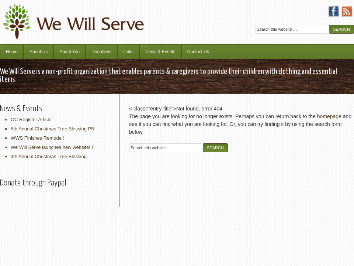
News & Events (160, 51)
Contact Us (198, 51)
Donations (101, 51)
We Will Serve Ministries (64, 16)
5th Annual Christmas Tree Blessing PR (53, 129)
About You (69, 51)
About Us (39, 51)
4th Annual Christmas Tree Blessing (49, 156)
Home (12, 51)
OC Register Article (31, 119)
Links (128, 51)
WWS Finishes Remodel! (37, 138)
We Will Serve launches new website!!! (52, 147)
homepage (329, 116)
